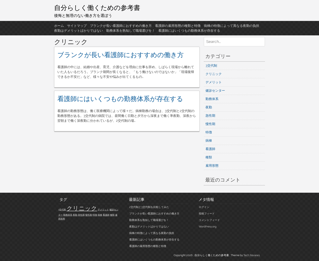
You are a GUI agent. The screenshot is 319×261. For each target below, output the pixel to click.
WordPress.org (207, 226)
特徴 (208, 132)
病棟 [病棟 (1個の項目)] (100, 215)
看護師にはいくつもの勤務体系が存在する (189, 31)
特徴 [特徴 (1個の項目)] (95, 215)
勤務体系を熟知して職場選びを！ (130, 31)
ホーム (59, 26)
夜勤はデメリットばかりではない (78, 31)
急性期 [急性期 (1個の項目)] (81, 215)
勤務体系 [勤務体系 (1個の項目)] (67, 215)
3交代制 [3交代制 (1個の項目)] (62, 209)
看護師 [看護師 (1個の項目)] (106, 215)
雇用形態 (211, 165)
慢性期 (210, 124)
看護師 (210, 149)
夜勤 (208, 107)
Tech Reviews (252, 255)
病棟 (208, 140)
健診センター (215, 90)
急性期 (210, 115)
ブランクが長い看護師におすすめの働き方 (121, 26)
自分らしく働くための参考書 (97, 7)
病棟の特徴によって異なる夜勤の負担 (231, 26)
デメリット (213, 82)
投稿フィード (207, 213)
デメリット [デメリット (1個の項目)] (103, 209)
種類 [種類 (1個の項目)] (112, 215)
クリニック (213, 74)
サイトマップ (77, 26)
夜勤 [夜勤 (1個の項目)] (75, 215)
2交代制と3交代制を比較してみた (149, 207)
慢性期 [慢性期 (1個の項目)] (88, 215)
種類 (208, 157)
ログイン (204, 207)
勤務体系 (211, 99)
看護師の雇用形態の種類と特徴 (178, 26)
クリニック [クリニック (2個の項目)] (82, 208)
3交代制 (211, 65)
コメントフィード (209, 220)
